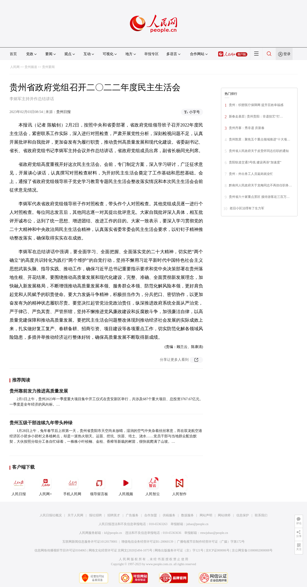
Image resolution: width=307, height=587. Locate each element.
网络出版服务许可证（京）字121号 (179, 550)
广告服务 (132, 515)
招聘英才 (113, 515)
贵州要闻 (48, 67)
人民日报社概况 (51, 515)
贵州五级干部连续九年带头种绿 (40, 422)
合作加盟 (150, 515)
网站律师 (224, 515)
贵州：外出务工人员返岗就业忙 (251, 174)
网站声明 (206, 515)
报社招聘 (95, 515)
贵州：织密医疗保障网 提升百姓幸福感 (256, 105)
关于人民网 (75, 515)
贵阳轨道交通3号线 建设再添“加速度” (255, 162)
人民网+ (45, 485)
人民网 (15, 67)
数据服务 (187, 515)
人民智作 (179, 485)
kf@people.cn (113, 533)
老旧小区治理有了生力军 (247, 208)
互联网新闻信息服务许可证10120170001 (89, 541)
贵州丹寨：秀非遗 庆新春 (246, 128)
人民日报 (19, 485)
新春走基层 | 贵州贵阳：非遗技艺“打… (256, 116)
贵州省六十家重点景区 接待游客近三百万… (259, 197)
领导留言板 (99, 485)
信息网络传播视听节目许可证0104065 (60, 550)
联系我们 (261, 515)
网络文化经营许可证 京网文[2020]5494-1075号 (121, 550)
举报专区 (151, 54)
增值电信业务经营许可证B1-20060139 (147, 541)
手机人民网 (72, 485)
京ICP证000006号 (218, 550)
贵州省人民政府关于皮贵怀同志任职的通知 (259, 151)
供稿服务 (169, 515)
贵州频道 (31, 67)
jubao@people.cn (197, 524)
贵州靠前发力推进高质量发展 (38, 390)
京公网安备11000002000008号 (252, 550)
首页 (13, 54)
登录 (287, 54)
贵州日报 (63, 112)
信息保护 (242, 515)
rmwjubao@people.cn (214, 533)
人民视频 (126, 485)
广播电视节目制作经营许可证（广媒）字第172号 (211, 541)
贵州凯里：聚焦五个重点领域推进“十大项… (259, 139)
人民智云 (152, 485)
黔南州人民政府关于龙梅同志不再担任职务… (260, 185)
